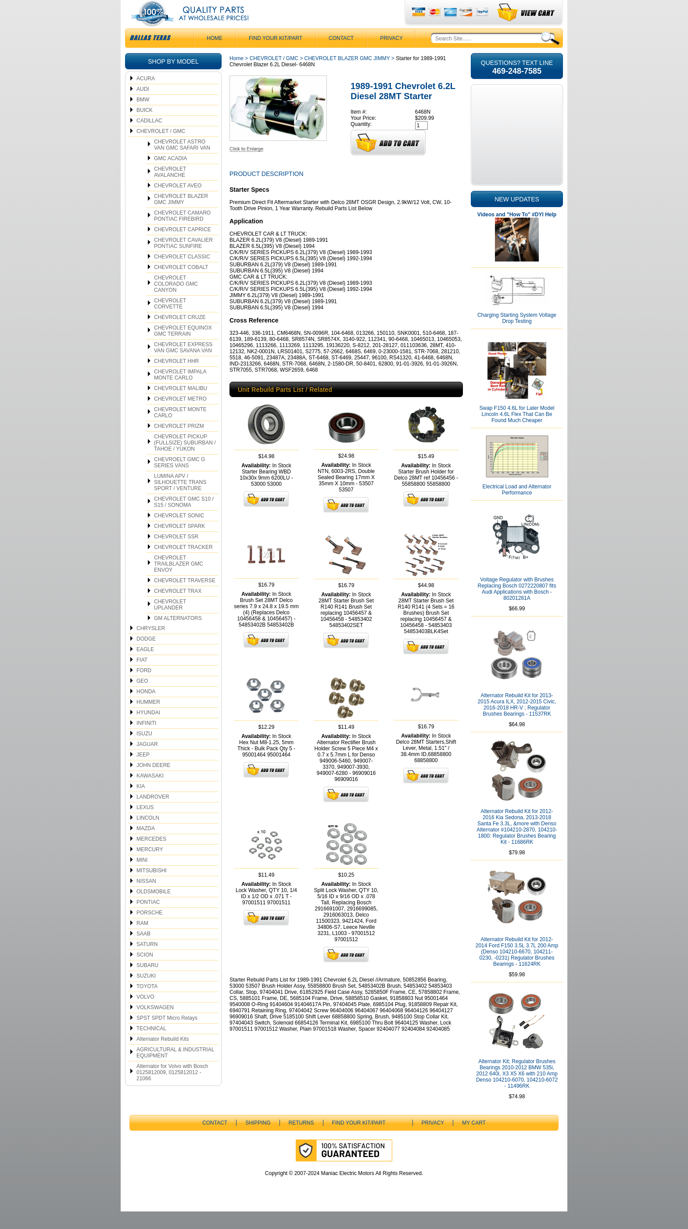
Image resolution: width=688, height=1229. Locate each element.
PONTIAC (148, 920)
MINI (141, 877)
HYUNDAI (148, 730)
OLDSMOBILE (153, 909)
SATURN (147, 962)
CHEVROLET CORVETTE (170, 321)
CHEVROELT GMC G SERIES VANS (179, 480)
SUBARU (147, 983)
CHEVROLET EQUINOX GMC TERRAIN (183, 348)
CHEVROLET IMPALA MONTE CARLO (180, 392)
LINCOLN (147, 835)
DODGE (146, 656)
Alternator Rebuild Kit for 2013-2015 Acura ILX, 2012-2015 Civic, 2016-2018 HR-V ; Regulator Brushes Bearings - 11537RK (517, 722)
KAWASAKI (150, 793)
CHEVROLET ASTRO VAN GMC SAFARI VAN (182, 162)
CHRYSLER (150, 646)
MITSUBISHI (151, 888)
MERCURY (149, 867)
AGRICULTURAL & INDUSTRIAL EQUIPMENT (175, 1070)
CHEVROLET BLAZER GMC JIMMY (181, 217)
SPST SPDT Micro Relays (166, 1035)
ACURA (145, 96)
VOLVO (145, 1014)
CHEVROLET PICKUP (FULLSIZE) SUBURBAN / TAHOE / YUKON (185, 460)
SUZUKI (146, 993)
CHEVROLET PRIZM (179, 444)
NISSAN (146, 899)
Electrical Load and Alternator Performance (517, 507)
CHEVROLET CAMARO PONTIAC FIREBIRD (182, 233)
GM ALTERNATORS (178, 636)
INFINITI (146, 741)
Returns (301, 1140)
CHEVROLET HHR (176, 379)
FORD (143, 688)
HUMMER (148, 720)
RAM (142, 941)
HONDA (145, 709)
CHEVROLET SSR (176, 554)
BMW (142, 117)
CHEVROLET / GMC (160, 149)
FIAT (141, 677)
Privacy (391, 56)
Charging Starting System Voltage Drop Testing (516, 336)
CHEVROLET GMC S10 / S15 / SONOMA (184, 519)
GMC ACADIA (170, 176)
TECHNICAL (151, 1046)
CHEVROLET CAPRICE (182, 247)
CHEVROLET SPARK (179, 544)
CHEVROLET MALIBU (180, 406)
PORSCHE (149, 930)
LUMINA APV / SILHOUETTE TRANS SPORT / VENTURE (180, 500)
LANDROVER (152, 814)
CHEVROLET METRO (180, 416)
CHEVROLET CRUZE (180, 335)
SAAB (143, 951)
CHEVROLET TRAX (177, 609)
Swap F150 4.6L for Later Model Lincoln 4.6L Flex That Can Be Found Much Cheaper (517, 432)
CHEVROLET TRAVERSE (184, 598)
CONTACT (341, 56)
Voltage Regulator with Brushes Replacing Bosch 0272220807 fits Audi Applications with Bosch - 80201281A (517, 606)
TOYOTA (147, 1004)
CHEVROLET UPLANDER (170, 622)
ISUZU (144, 751)
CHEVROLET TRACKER (183, 565)
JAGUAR (147, 762)
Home (236, 76)
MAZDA (145, 846)
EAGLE (145, 667)
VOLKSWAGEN (155, 1025)
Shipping (257, 1140)
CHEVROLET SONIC (179, 533)
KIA (140, 804)
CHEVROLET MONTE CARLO (180, 430)
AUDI (142, 107)
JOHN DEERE (153, 783)
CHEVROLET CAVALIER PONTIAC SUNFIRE (183, 260)
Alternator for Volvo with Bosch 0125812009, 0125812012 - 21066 (172, 1090)
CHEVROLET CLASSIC (182, 274)
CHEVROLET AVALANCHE (170, 189)
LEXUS (145, 825)
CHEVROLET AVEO (177, 203)
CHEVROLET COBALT (181, 285)
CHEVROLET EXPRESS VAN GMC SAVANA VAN (183, 365)
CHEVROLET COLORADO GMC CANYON (176, 301)
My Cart (474, 1140)
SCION (144, 972)
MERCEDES (151, 856)
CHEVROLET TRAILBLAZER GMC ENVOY (178, 581)
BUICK (144, 128)
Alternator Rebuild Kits (162, 1056)
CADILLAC (149, 138)
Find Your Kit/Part (275, 56)
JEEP (143, 772)
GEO (142, 698)
